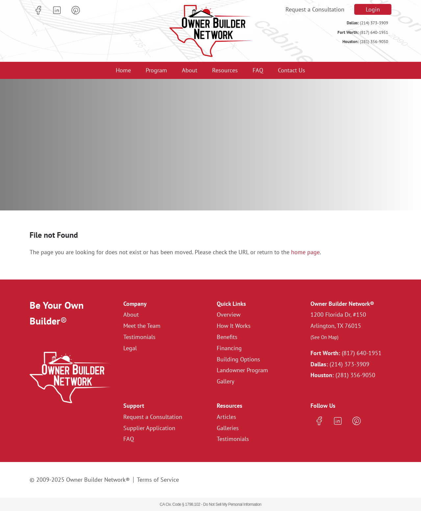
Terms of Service (158, 479)
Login (373, 9)
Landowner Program (242, 370)
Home (123, 70)
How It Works (234, 325)
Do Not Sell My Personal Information (232, 504)
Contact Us (291, 70)
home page (305, 252)
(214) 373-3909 (367, 23)
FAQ (258, 70)
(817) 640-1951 (362, 32)
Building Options (238, 359)
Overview (228, 314)
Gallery (225, 381)
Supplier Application (149, 428)
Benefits (227, 337)
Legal (130, 348)
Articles (226, 417)
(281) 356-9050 (365, 41)
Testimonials (139, 337)
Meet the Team (142, 325)
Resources (225, 70)
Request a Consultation (314, 9)
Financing (229, 348)
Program (156, 70)
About (189, 70)
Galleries (228, 428)
